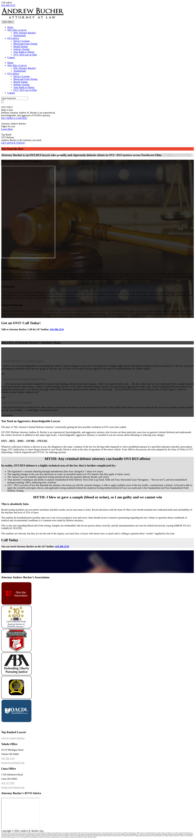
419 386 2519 (8, 758)
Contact (11, 57)
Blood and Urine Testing (25, 43)
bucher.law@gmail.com (12, 762)
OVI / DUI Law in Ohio (25, 54)
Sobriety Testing (21, 49)
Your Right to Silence (23, 52)
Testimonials (19, 35)
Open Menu (7, 22)
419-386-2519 (8, 5)
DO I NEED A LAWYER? (14, 118)
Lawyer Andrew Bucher (13, 738)
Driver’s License (21, 41)
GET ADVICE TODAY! (13, 143)
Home (10, 27)
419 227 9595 (8, 783)
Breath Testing (20, 46)
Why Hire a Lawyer (17, 30)
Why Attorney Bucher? (24, 32)
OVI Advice (13, 38)
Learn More (7, 129)
